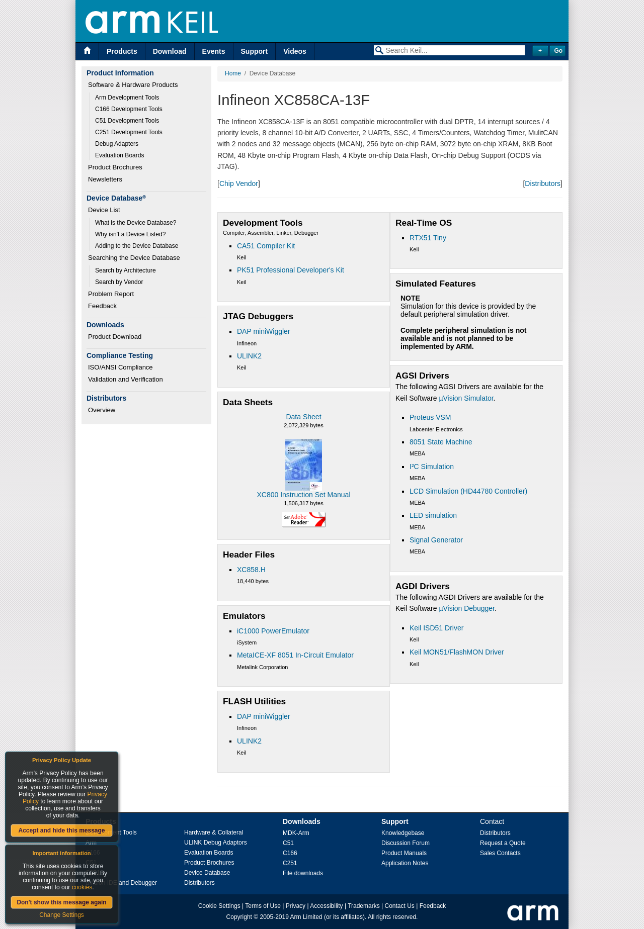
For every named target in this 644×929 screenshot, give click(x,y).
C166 (290, 853)
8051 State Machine (441, 442)
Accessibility (326, 905)
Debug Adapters (116, 143)
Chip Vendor (238, 183)
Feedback (102, 306)
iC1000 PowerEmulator (273, 631)
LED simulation (433, 515)
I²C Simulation (432, 466)
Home (233, 73)
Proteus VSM (430, 417)
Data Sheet (303, 417)
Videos (294, 51)
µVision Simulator (466, 398)
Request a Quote (503, 843)
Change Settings (61, 914)
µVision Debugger (467, 608)
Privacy (295, 905)
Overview (101, 410)
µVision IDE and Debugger (121, 882)
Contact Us (400, 905)
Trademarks (364, 905)
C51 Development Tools (127, 120)
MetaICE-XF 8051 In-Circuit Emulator (295, 655)
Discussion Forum (405, 843)
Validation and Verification (125, 379)
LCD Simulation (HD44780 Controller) (468, 491)
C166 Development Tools (129, 109)
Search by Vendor (119, 282)
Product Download (114, 336)
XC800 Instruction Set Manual (304, 495)
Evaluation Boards (119, 155)
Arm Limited (306, 916)
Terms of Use (263, 905)
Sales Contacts (500, 853)
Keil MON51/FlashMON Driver (457, 652)
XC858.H (251, 570)
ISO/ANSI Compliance (120, 367)
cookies (82, 887)
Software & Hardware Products (133, 84)
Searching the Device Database (134, 257)
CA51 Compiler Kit (266, 246)
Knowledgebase (402, 833)
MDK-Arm (296, 833)
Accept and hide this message (61, 830)
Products (122, 51)
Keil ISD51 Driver (436, 628)
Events (213, 51)
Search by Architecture (125, 270)
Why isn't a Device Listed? (130, 234)
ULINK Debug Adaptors (215, 842)
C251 (290, 863)
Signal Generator (436, 540)
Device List (104, 210)
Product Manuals (404, 853)
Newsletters (105, 179)
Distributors (542, 183)
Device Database (207, 872)
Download (170, 51)
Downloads (301, 821)
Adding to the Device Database (136, 245)
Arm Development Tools (127, 97)
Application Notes (404, 863)
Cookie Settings (219, 905)
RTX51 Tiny (428, 238)
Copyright (239, 916)
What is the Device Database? (135, 222)
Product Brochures (115, 167)
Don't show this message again (61, 902)
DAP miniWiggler (263, 331)
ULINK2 (249, 356)
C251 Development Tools (129, 132)
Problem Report (111, 294)
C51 (288, 843)
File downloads (303, 873)
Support (254, 51)
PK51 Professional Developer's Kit (290, 270)
